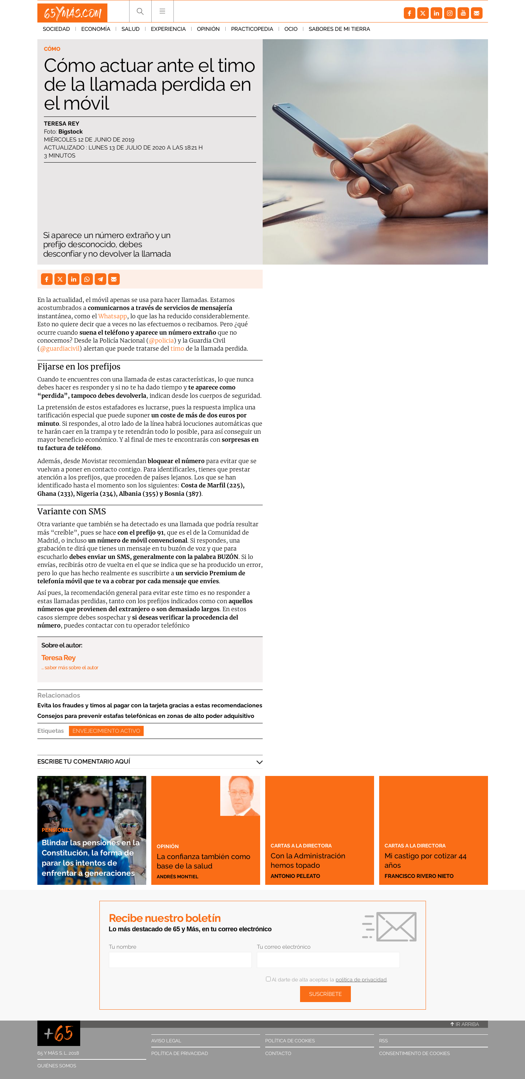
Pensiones (59, 799)
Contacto (278, 1053)
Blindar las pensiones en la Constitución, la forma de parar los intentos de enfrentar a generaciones (86, 841)
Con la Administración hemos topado (318, 860)
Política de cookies (290, 1040)
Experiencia (168, 32)
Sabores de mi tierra (339, 32)
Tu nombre (122, 947)
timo (177, 348)
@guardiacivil (59, 348)
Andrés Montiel (180, 876)
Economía (95, 32)
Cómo (53, 49)
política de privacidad (361, 979)
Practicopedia (252, 32)
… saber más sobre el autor (69, 667)
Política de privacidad (179, 1053)
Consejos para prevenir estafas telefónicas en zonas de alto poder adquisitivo (145, 715)
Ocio (291, 32)
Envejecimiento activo (106, 731)
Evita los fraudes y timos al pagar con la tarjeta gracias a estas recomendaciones (149, 705)
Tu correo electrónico (284, 947)
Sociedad (56, 32)
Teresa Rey (61, 124)
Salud (131, 32)
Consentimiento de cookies (414, 1053)
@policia (161, 340)
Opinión (208, 32)
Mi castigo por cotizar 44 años (431, 860)
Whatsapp (112, 316)
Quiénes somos (56, 1065)
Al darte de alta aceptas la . (326, 979)
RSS (383, 1040)
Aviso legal (166, 1040)
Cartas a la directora (307, 845)
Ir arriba (465, 1024)
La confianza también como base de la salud (203, 855)
